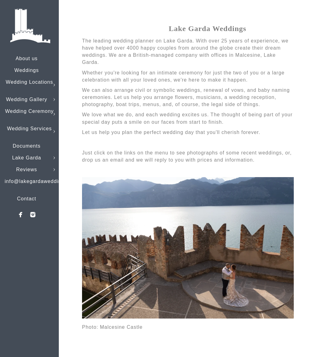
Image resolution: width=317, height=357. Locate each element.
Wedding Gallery (26, 99)
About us (26, 58)
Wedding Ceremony (29, 111)
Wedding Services (29, 128)
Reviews (26, 169)
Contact (26, 198)
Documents (27, 146)
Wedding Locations (29, 82)
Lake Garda (26, 157)
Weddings (27, 70)
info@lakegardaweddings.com (42, 181)
